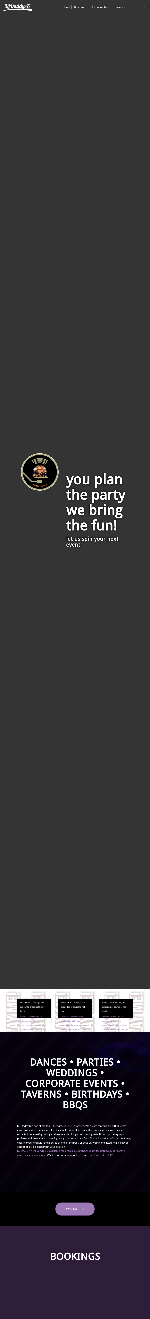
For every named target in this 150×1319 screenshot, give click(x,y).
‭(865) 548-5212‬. (103, 1155)
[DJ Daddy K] (18, 7)
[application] (34, 1008)
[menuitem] (66, 7)
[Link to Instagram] (144, 7)
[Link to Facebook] (138, 7)
